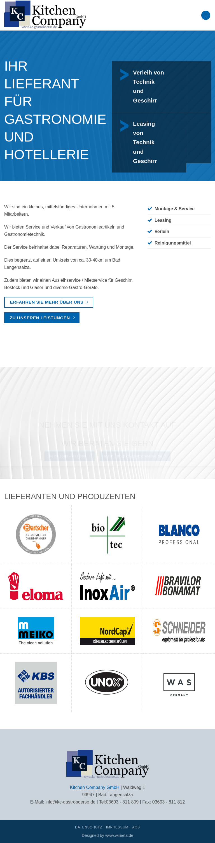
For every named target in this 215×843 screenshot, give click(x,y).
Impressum (117, 827)
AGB (136, 827)
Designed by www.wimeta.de (107, 835)
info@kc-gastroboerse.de (70, 802)
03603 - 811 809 (122, 802)
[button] (205, 15)
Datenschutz (88, 827)
